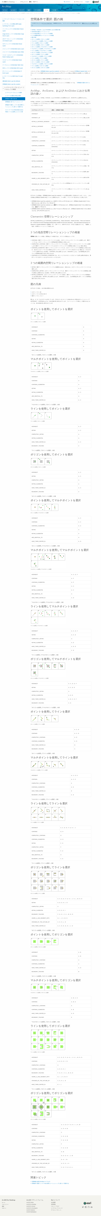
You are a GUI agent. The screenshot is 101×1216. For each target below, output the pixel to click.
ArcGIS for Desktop (31, 1204)
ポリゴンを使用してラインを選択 (40, 60)
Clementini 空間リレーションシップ (40, 31)
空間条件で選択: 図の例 (11, 98)
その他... (55, 10)
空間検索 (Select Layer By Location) (11, 84)
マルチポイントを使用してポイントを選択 (42, 41)
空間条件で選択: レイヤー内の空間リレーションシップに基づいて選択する (15, 105)
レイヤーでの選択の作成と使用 (13, 95)
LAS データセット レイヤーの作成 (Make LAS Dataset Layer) (13, 39)
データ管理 (37, 10)
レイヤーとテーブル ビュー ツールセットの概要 (13, 19)
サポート (35, 2)
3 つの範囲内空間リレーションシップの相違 (43, 35)
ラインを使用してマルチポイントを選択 (42, 50)
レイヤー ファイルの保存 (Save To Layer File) (13, 77)
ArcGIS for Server (31, 1206)
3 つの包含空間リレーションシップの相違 (42, 33)
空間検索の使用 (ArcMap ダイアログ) (41, 1181)
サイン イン (79, 2)
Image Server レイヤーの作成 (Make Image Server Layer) (13, 34)
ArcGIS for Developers (32, 1208)
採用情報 (53, 1204)
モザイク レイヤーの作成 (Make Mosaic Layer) (12, 44)
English (87, 1)
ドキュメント (24, 2)
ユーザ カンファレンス (56, 1208)
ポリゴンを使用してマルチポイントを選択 (42, 52)
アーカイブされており (47, 23)
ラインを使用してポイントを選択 (40, 43)
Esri (95, 2)
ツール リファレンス (12, 13)
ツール (46, 10)
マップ (22, 10)
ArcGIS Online (30, 1202)
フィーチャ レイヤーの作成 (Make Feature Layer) (13, 29)
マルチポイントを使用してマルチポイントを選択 (44, 48)
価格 (30, 2)
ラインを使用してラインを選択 (39, 58)
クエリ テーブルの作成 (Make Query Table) (13, 52)
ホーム (5, 10)
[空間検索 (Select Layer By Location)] (50, 71)
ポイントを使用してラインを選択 (40, 54)
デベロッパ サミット (56, 1210)
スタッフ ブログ (55, 1206)
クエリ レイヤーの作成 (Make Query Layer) (13, 48)
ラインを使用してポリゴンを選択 (40, 65)
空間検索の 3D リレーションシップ (14, 101)
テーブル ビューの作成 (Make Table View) (13, 65)
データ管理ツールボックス (25, 13)
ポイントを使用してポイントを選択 (40, 39)
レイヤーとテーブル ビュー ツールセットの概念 (68, 13)
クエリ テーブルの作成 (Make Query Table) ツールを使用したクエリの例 (14, 110)
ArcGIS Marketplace (31, 1212)
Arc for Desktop (8, 2)
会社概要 (53, 1202)
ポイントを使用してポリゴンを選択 (40, 62)
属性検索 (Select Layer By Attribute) (11, 81)
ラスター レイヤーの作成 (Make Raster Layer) (12, 61)
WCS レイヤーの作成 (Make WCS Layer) (13, 68)
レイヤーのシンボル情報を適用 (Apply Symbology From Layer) (12, 24)
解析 (29, 10)
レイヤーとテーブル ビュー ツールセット (44, 13)
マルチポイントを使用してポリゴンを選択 (42, 63)
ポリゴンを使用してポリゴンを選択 (40, 67)
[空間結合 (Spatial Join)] (81, 71)
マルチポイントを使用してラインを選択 (42, 56)
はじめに (13, 10)
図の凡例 (34, 37)
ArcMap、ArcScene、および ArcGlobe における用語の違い (46, 29)
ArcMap (6, 6)
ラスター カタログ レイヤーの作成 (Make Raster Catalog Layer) (13, 56)
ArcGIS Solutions (31, 1210)
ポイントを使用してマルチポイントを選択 (42, 46)
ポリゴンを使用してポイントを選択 (40, 45)
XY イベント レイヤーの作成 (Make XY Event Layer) (12, 72)
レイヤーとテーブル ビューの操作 (13, 92)
